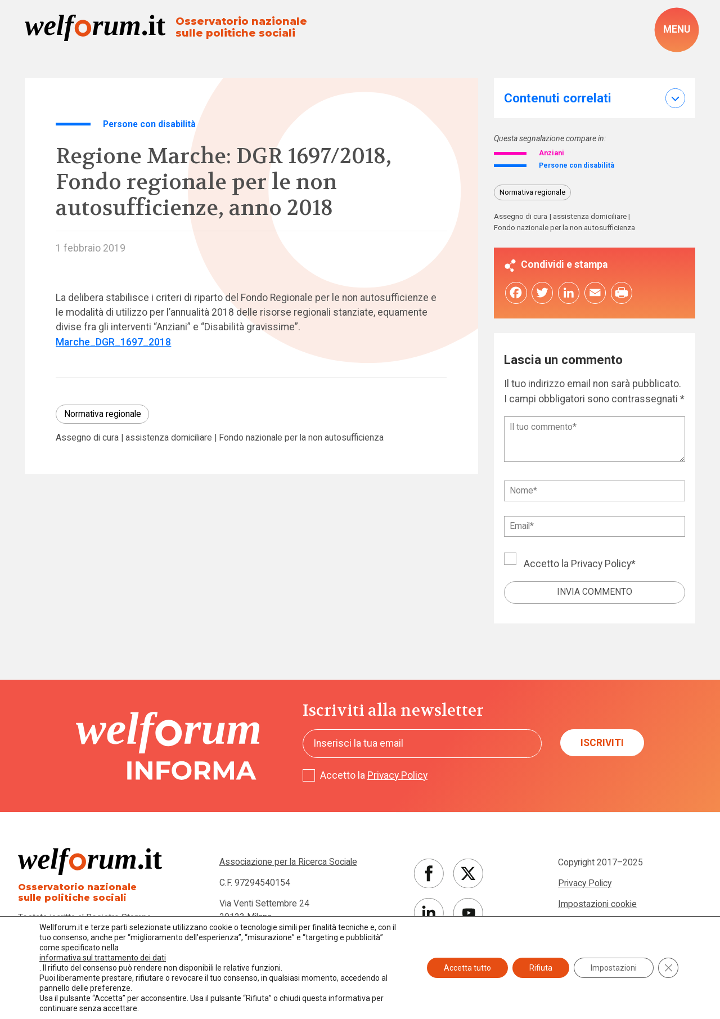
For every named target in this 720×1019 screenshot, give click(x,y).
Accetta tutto (467, 967)
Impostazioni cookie (597, 908)
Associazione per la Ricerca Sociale (288, 866)
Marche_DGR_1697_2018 (113, 342)
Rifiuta (540, 967)
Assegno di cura (87, 437)
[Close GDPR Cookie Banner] (668, 968)
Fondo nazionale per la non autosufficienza (301, 437)
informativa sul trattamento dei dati (102, 957)
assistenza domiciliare (168, 437)
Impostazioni (614, 967)
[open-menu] (676, 29)
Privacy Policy (601, 567)
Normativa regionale (102, 414)
